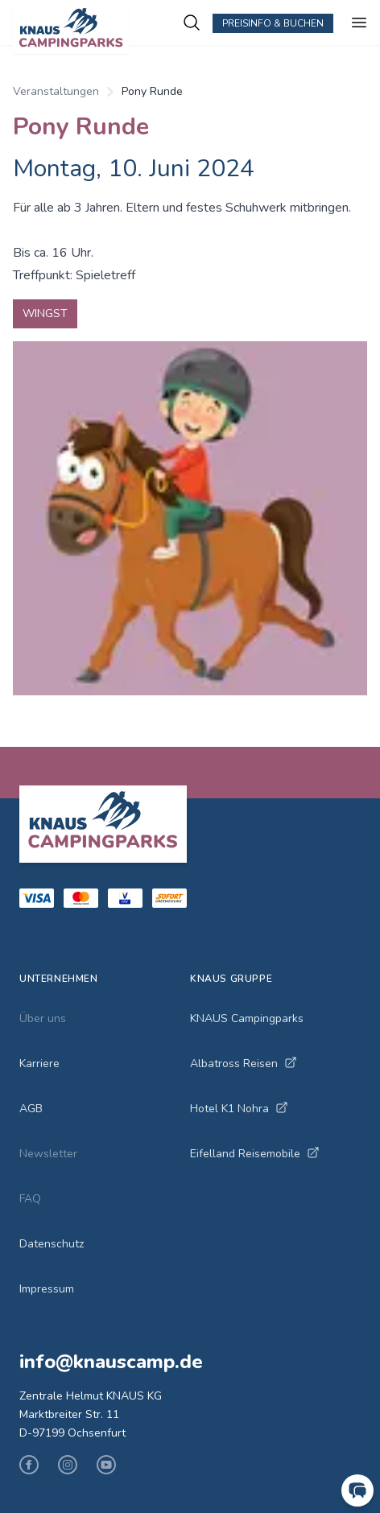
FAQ (30, 1198)
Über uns (42, 1018)
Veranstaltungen (56, 91)
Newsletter (48, 1153)
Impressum (46, 1289)
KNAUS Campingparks (247, 1018)
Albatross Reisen (243, 1063)
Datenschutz (51, 1243)
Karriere (39, 1063)
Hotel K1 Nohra (239, 1108)
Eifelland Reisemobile (255, 1153)
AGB (31, 1108)
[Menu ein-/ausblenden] (359, 22)
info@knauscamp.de (111, 1362)
